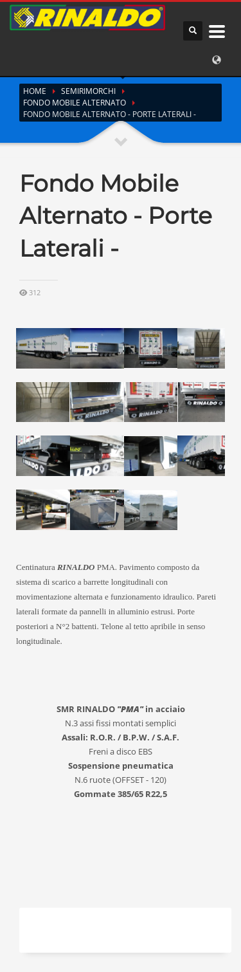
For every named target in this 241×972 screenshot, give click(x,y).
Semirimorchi (88, 91)
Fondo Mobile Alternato (74, 102)
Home (34, 91)
